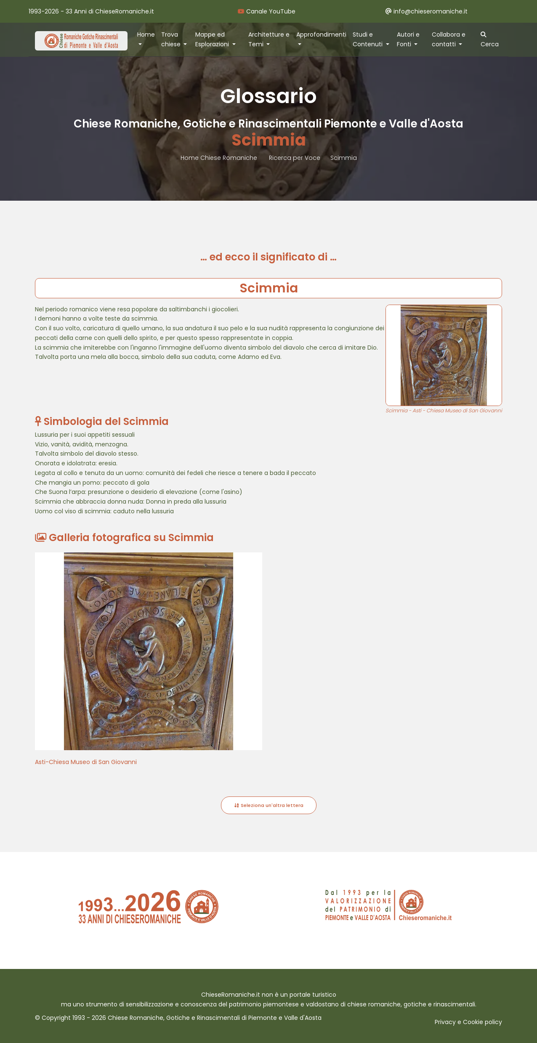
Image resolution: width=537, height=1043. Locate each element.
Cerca (490, 40)
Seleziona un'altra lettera (268, 805)
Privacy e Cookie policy (468, 1022)
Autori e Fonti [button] (408, 39)
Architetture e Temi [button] (269, 39)
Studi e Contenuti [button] (368, 39)
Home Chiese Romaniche (220, 158)
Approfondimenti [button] (321, 34)
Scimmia (343, 158)
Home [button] (146, 34)
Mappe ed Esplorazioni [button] (213, 39)
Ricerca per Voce (294, 158)
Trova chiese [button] (171, 39)
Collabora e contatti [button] (448, 39)
